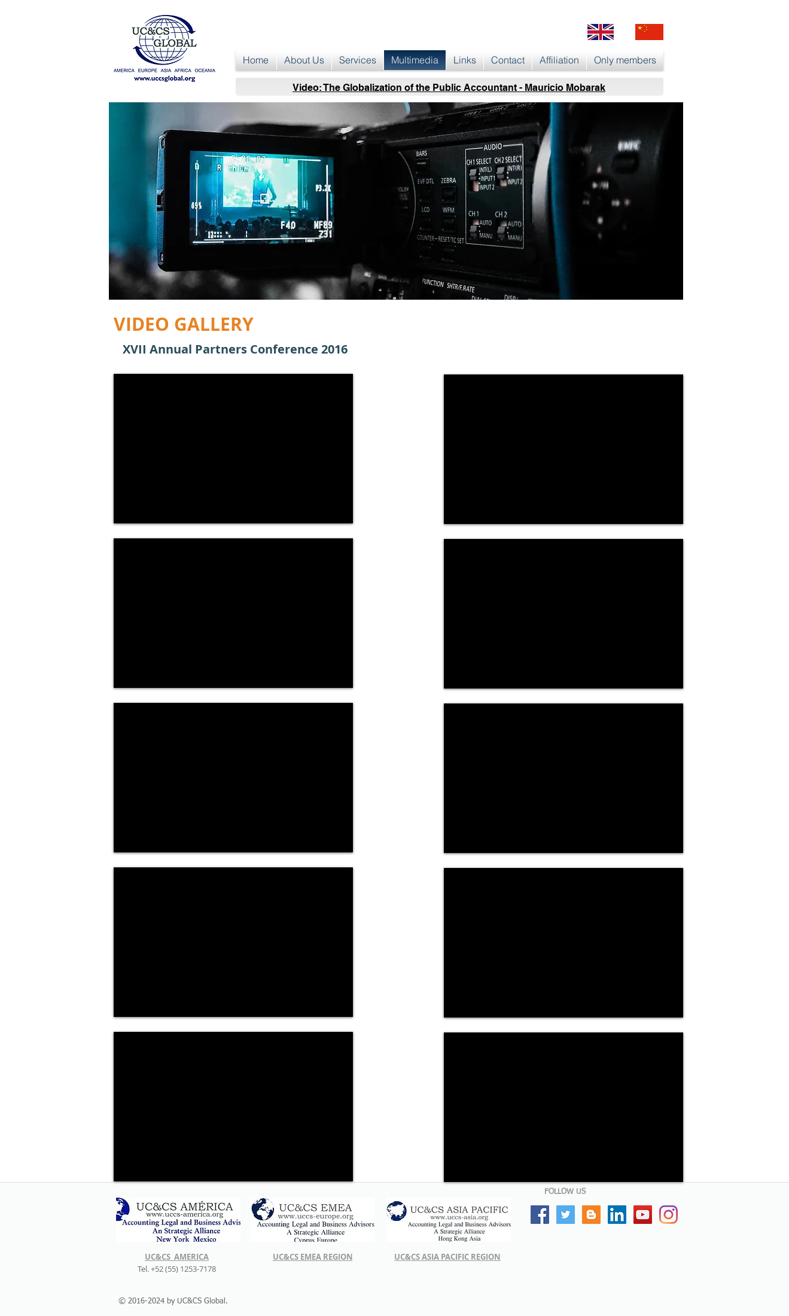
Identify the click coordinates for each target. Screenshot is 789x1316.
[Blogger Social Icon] (591, 1214)
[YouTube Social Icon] (642, 1214)
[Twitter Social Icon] (565, 1214)
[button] (304, 60)
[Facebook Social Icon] (540, 1214)
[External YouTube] (233, 448)
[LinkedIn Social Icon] (617, 1214)
